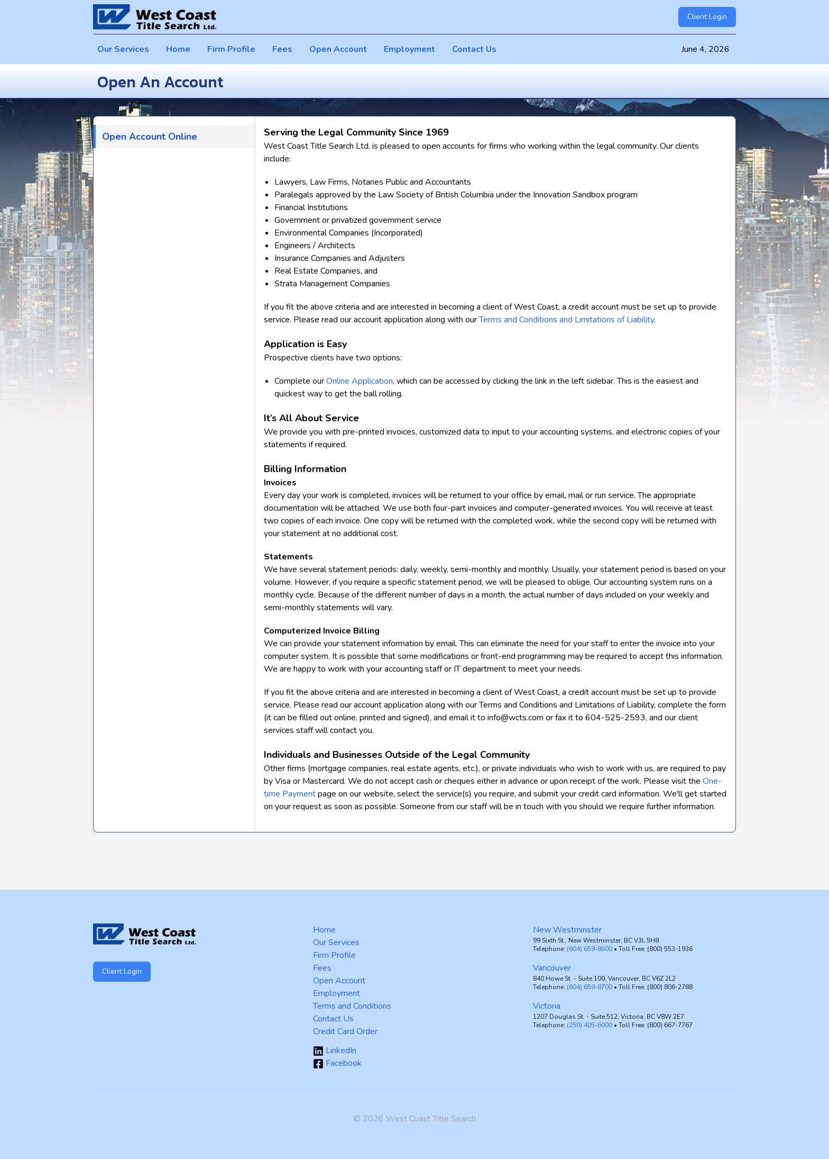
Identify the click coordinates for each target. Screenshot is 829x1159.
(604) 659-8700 (589, 987)
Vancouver (552, 968)
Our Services (123, 49)
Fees (282, 49)
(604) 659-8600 (589, 949)
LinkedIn (334, 1050)
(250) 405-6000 (589, 1025)
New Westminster (567, 930)
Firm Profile (231, 49)
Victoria (546, 1006)
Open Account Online (149, 136)
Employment (409, 49)
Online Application (359, 381)
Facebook (337, 1063)
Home (178, 49)
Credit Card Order (345, 1031)
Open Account (338, 49)
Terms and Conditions (352, 1006)
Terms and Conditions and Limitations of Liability (566, 319)
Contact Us (474, 49)
